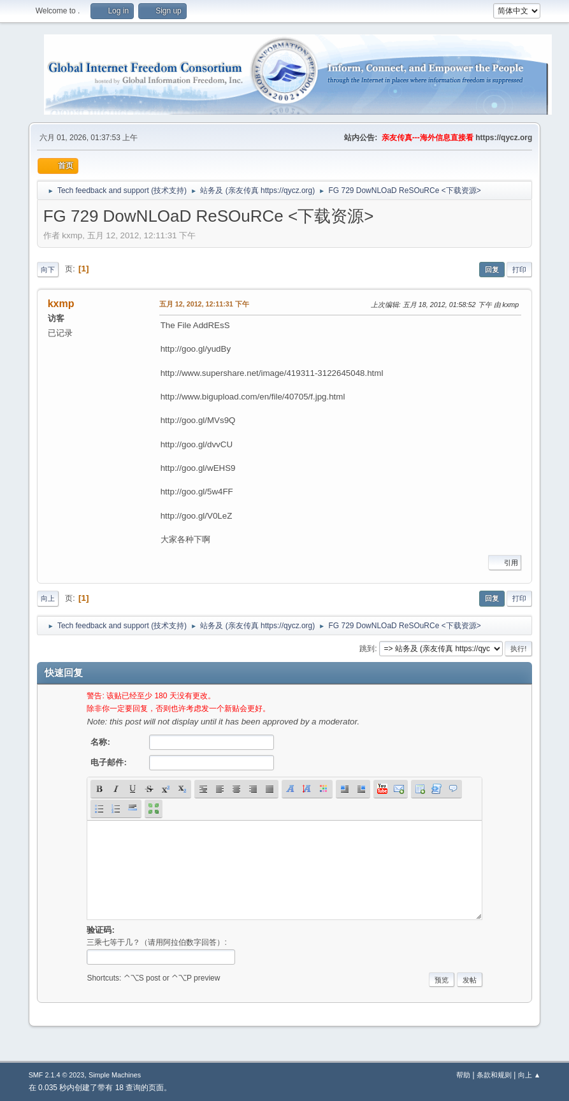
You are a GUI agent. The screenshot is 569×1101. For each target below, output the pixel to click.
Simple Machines (115, 1075)
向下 (48, 269)
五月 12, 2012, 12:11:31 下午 (204, 304)
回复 (492, 269)
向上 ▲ (529, 1075)
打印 (519, 269)
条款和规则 (494, 1075)
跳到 (367, 648)
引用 (504, 562)
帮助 (463, 1075)
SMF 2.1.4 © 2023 (57, 1075)
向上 (48, 598)
